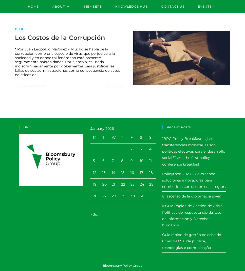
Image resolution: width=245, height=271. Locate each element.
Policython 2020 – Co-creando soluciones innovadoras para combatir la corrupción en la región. (194, 180)
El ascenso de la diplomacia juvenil (192, 196)
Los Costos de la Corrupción (60, 37)
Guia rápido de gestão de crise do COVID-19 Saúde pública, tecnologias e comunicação (191, 241)
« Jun (95, 214)
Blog (19, 29)
